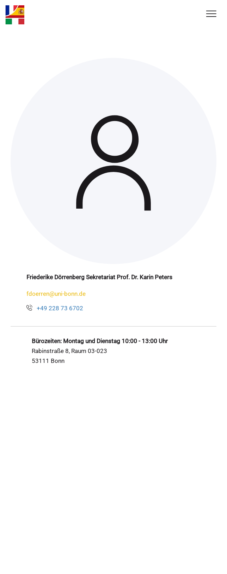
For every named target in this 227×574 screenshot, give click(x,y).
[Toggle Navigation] (211, 14)
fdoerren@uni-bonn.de (56, 293)
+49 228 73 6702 (60, 308)
